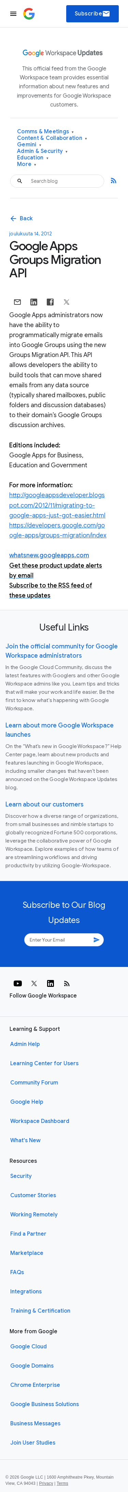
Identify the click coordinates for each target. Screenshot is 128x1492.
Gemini (29, 145)
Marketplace (26, 1253)
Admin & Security (42, 151)
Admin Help (25, 1044)
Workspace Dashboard (39, 1121)
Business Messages (35, 1423)
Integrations (26, 1291)
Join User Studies (32, 1442)
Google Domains (32, 1365)
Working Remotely (34, 1214)
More (27, 164)
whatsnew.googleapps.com (49, 555)
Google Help (26, 1102)
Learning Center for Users (44, 1063)
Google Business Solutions (44, 1404)
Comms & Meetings (45, 132)
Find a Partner (28, 1234)
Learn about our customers (44, 804)
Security (21, 1176)
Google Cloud (28, 1346)
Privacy (46, 1483)
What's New (25, 1140)
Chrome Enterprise (35, 1385)
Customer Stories (33, 1195)
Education (32, 158)
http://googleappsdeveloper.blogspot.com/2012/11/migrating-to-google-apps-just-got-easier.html (57, 505)
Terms (62, 1483)
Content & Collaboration (52, 138)
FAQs (17, 1272)
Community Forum (34, 1082)
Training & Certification (40, 1310)
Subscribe (93, 14)
